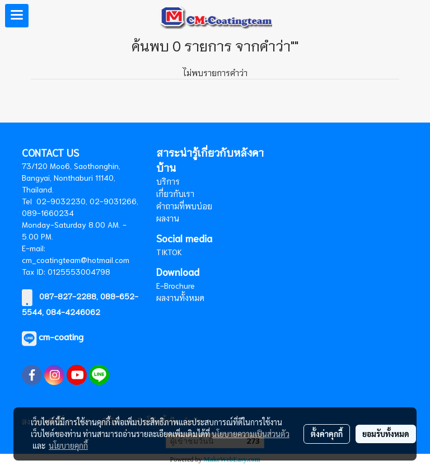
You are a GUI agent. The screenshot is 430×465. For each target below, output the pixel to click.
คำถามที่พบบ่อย (184, 206)
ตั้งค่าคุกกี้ (327, 434)
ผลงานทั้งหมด (180, 298)
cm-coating (61, 336)
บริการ (168, 181)
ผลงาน (167, 218)
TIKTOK (169, 252)
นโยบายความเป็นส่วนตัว (250, 434)
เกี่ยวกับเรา (175, 194)
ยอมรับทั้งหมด (385, 434)
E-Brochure (175, 285)
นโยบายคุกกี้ (68, 445)
